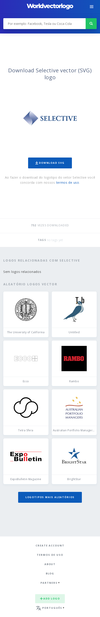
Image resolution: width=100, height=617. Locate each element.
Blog (50, 573)
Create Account (50, 545)
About (50, 564)
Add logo (50, 598)
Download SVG (50, 162)
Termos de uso (50, 554)
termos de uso (67, 182)
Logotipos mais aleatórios (50, 497)
